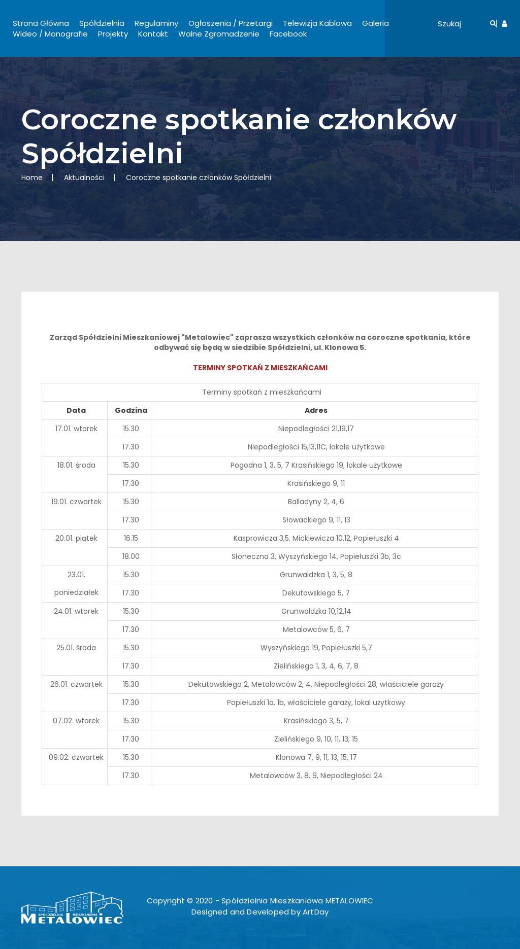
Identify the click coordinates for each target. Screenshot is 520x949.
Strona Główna (41, 23)
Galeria (375, 23)
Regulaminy (156, 23)
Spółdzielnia (101, 23)
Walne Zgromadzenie (218, 33)
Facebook (288, 33)
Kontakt (153, 33)
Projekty (113, 33)
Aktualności (84, 177)
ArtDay (316, 911)
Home (32, 177)
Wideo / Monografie (50, 33)
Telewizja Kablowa (317, 23)
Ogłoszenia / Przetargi (230, 23)
